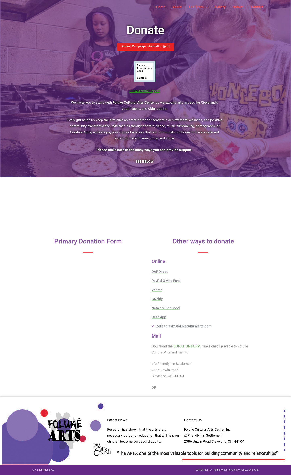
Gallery (221, 7)
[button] (207, 7)
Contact (257, 7)
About (178, 7)
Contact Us (193, 420)
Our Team (199, 7)
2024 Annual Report (144, 91)
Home (162, 7)
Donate (238, 7)
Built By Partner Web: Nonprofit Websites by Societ (231, 469)
